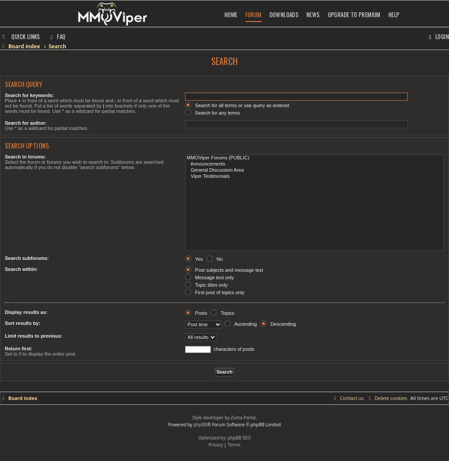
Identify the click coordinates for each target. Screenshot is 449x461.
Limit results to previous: (33, 336)
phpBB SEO (239, 438)
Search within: (21, 269)
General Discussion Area (314, 170)
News (313, 14)
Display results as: (26, 312)
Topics (222, 313)
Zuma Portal (243, 417)
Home (231, 14)
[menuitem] (57, 36)
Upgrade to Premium (354, 14)
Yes (194, 259)
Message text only (209, 277)
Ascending (240, 324)
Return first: (18, 348)
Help (394, 14)
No (215, 259)
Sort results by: (22, 323)
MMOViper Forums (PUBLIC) (314, 158)
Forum (254, 14)
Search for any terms (212, 112)
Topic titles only (206, 285)
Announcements (314, 164)
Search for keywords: (29, 95)
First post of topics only (215, 292)
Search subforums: (27, 258)
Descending (278, 324)
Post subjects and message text (224, 270)
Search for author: (25, 123)
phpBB (200, 424)
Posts (196, 313)
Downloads (284, 14)
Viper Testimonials (314, 176)
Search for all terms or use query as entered (237, 105)
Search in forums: (25, 156)
